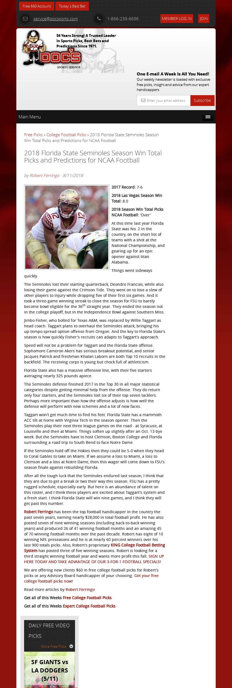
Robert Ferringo (44, 148)
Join (204, 18)
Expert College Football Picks (89, 662)
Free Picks (33, 94)
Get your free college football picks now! (80, 637)
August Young (192, 177)
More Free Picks (191, 118)
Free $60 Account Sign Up (187, 226)
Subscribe (202, 59)
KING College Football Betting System (81, 595)
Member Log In (177, 18)
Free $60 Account (38, 6)
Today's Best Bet (76, 6)
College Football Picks (66, 94)
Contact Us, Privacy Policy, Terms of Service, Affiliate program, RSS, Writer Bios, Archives (149, 681)
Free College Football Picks (87, 653)
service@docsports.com (48, 18)
